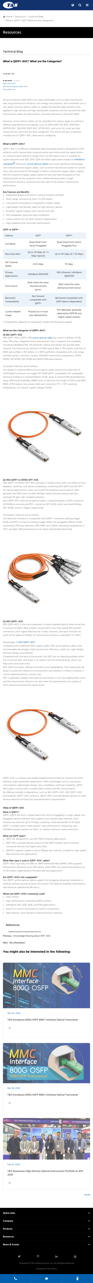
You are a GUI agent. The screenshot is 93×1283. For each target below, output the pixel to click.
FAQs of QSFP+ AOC (9, 89)
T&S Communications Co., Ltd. (43, 1263)
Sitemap (39, 1269)
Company (8, 1221)
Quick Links (9, 1213)
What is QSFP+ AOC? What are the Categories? (30, 21)
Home (9, 17)
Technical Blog (35, 17)
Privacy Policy (51, 1269)
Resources (20, 17)
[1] (14, 163)
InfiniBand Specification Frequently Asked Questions (25, 932)
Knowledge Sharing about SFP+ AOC (32, 936)
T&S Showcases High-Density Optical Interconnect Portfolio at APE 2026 (45, 1175)
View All (87, 1195)
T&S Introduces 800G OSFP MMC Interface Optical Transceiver (42, 1022)
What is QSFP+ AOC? (9, 83)
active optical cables (37, 164)
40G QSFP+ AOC (26, 642)
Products (7, 1229)
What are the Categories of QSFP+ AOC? (15, 86)
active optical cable (42, 338)
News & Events (11, 1245)
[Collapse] (17, 80)
